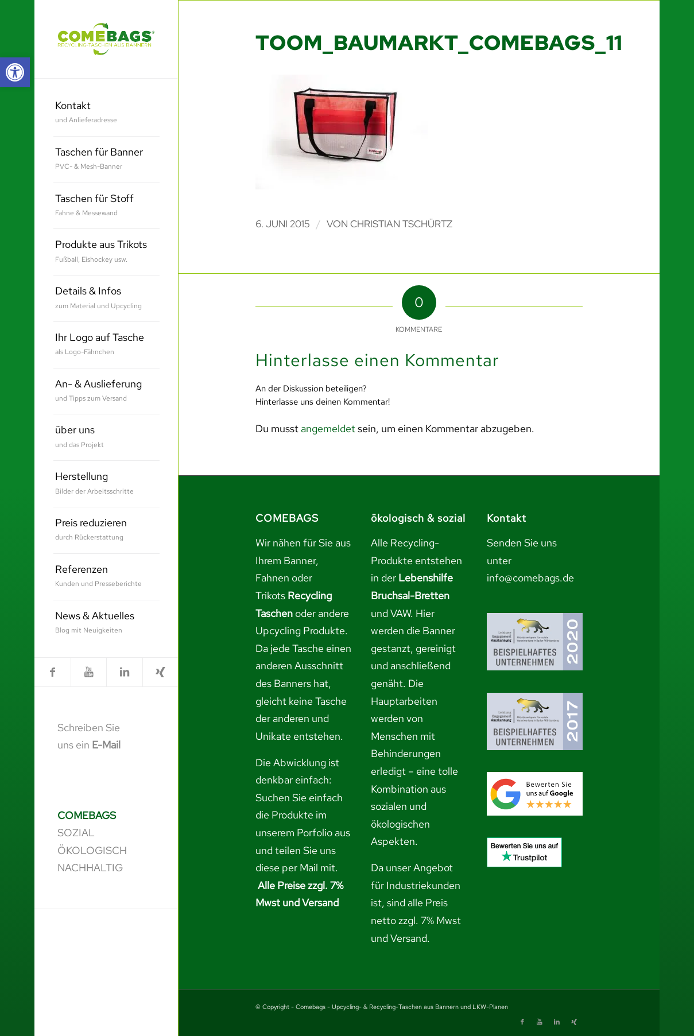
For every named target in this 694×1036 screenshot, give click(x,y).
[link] (15, 72)
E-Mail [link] (106, 744)
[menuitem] (106, 113)
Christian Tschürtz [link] (401, 224)
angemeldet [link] (328, 428)
